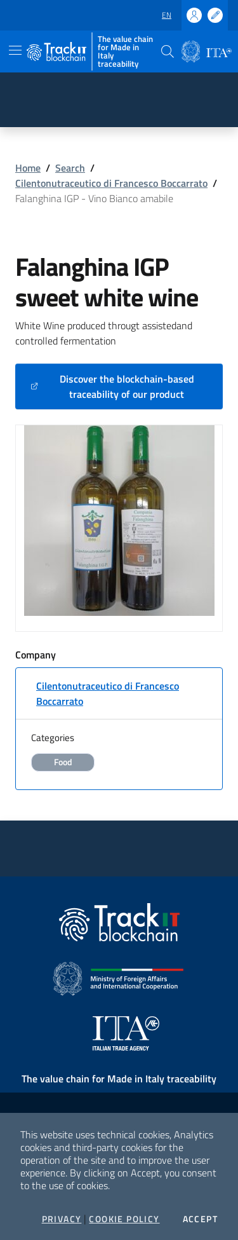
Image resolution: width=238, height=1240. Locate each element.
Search (70, 167)
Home (28, 167)
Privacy (62, 1219)
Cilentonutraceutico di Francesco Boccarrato (111, 183)
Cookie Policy (124, 1219)
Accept (200, 1219)
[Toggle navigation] (15, 50)
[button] (167, 51)
